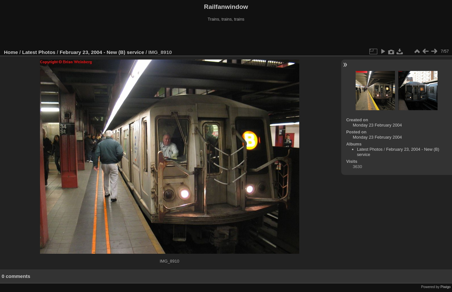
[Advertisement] (226, 35)
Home (11, 52)
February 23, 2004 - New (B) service (102, 52)
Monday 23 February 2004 (377, 125)
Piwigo (446, 287)
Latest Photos (39, 52)
